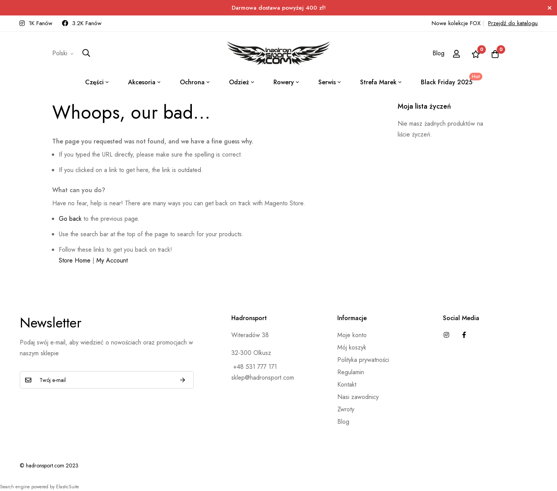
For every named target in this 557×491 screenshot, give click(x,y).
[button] (64, 53)
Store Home (75, 260)
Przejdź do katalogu (513, 23)
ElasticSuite (67, 486)
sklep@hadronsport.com (262, 377)
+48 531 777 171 (254, 366)
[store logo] (278, 53)
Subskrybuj (183, 379)
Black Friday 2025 (450, 80)
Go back (70, 218)
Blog (438, 53)
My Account (112, 260)
